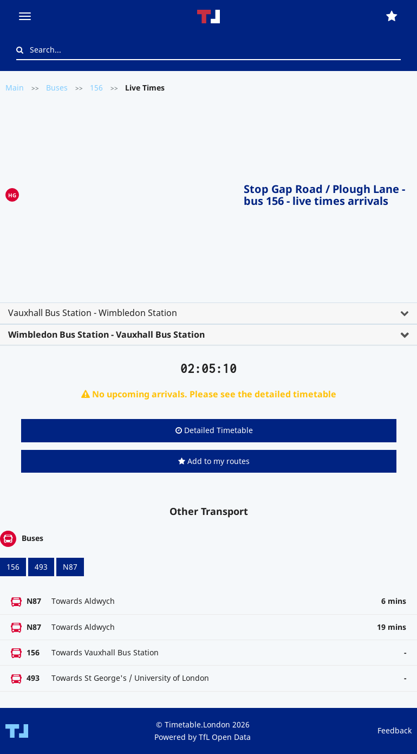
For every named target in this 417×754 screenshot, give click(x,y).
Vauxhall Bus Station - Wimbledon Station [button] (92, 313)
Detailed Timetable (214, 430)
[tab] (208, 313)
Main (14, 87)
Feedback (394, 730)
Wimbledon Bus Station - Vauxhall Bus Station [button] (106, 334)
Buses (57, 87)
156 (96, 87)
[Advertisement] (131, 193)
